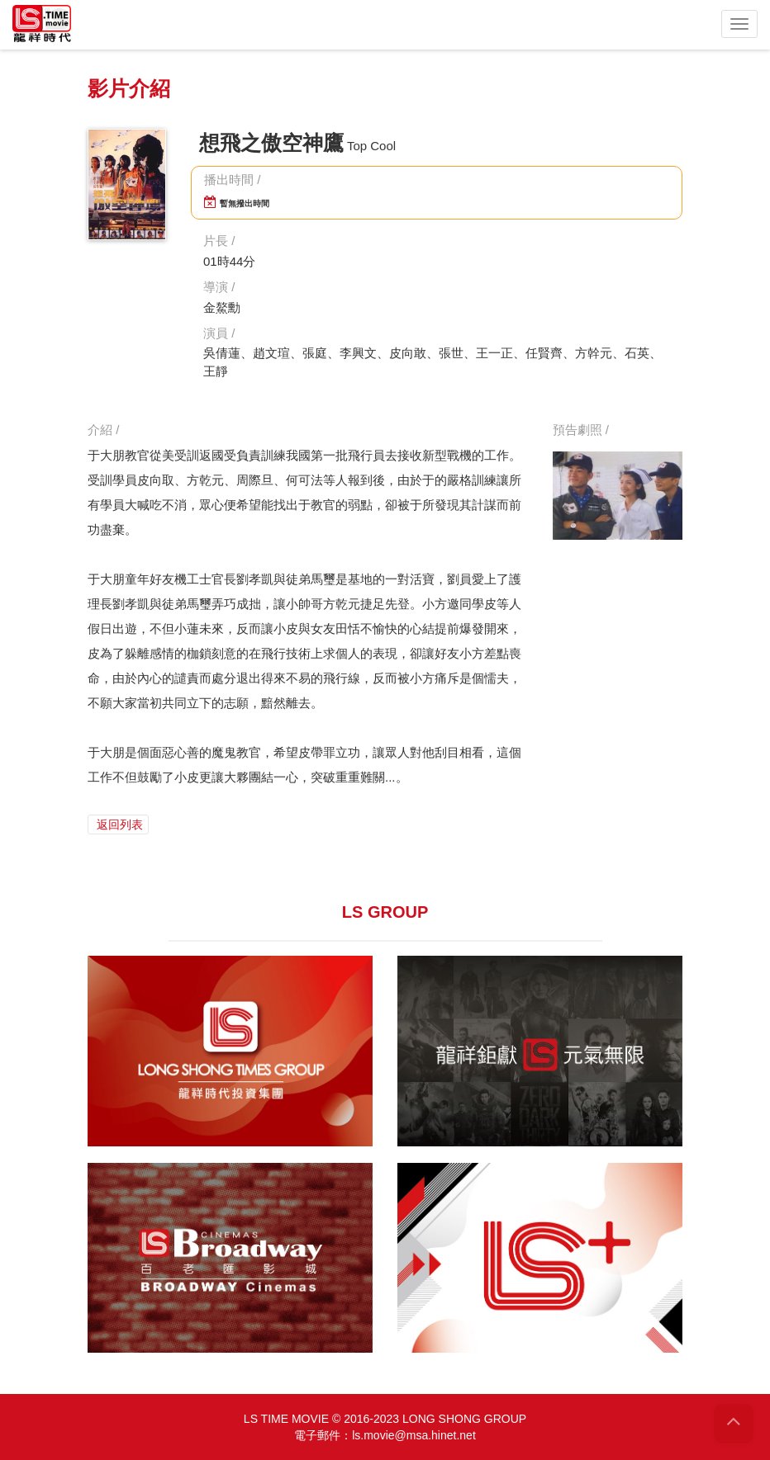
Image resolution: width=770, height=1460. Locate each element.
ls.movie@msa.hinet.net (414, 1435)
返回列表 (118, 824)
